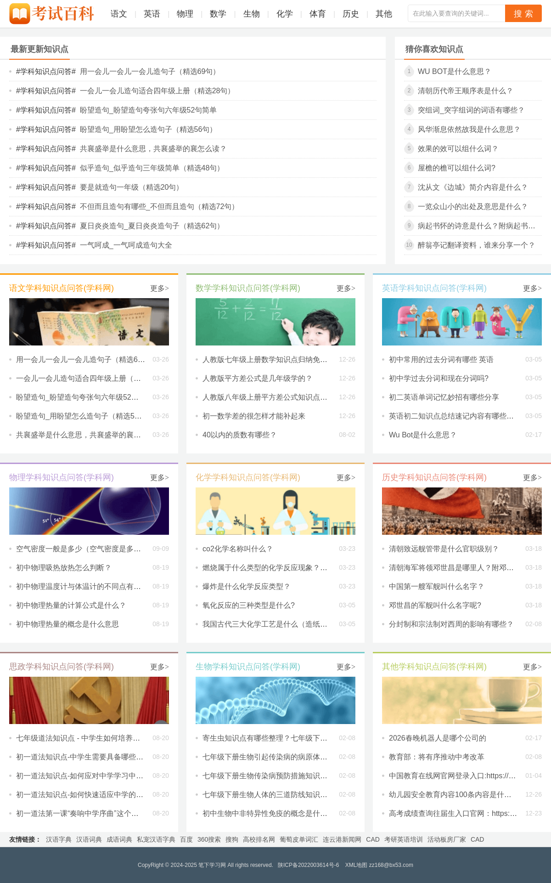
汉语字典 (59, 839)
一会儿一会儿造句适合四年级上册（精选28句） (157, 91)
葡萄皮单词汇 (299, 839)
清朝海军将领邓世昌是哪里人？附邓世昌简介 (462, 568)
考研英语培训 (403, 839)
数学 (218, 13)
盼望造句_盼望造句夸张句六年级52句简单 (148, 110)
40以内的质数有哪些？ (239, 435)
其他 (384, 13)
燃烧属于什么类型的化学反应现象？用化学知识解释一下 (294, 568)
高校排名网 (259, 839)
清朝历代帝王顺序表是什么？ (465, 91)
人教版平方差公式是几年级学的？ (257, 378)
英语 (152, 13)
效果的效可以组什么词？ (458, 149)
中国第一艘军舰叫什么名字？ (436, 586)
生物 (251, 13)
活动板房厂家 (446, 839)
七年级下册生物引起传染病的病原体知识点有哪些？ (286, 757)
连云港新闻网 (342, 839)
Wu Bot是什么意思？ (454, 71)
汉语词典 (89, 839)
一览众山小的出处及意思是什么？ (473, 206)
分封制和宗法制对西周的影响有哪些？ (451, 624)
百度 (186, 839)
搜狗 (231, 839)
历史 (351, 13)
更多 (159, 288)
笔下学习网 (212, 865)
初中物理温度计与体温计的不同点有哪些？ (86, 586)
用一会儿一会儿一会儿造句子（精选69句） (150, 71)
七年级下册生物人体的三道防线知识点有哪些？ (279, 794)
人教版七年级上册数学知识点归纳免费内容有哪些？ (286, 359)
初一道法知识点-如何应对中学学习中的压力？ (90, 776)
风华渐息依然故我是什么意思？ (469, 129)
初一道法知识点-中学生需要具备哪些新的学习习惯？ (101, 757)
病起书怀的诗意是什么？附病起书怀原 (480, 226)
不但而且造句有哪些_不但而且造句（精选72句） (159, 206)
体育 (317, 13)
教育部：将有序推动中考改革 (436, 757)
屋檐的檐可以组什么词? (456, 168)
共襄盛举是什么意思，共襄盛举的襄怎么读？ (153, 149)
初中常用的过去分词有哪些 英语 (441, 359)
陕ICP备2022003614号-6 (308, 865)
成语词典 (119, 839)
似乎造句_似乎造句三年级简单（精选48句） (152, 168)
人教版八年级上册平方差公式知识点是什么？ (275, 397)
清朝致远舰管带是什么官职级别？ (444, 549)
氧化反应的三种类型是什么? (248, 605)
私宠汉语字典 (156, 839)
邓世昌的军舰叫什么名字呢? (435, 605)
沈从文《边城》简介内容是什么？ (473, 187)
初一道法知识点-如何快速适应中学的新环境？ (90, 794)
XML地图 (356, 865)
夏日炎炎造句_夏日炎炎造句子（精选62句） (152, 226)
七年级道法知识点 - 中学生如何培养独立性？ (89, 738)
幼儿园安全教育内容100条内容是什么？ (454, 794)
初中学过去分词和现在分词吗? (439, 378)
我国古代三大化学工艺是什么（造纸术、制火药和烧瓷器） (298, 624)
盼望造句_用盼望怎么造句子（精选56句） (148, 129)
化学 (284, 13)
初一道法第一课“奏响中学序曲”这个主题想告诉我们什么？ (110, 813)
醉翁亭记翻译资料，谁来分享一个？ (476, 245)
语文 (119, 13)
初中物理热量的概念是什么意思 (67, 624)
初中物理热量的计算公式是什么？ (71, 605)
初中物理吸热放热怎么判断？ (64, 568)
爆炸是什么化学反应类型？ (246, 586)
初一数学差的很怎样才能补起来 (253, 416)
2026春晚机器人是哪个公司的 (437, 738)
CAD (373, 839)
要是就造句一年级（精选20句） (132, 187)
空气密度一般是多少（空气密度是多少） (82, 549)
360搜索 (209, 839)
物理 (185, 13)
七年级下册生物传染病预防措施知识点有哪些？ (279, 776)
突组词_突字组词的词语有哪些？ (471, 110)
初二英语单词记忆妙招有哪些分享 (444, 397)
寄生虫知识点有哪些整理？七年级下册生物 (272, 738)
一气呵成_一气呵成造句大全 (126, 245)
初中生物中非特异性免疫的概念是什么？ (268, 813)
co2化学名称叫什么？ (237, 549)
